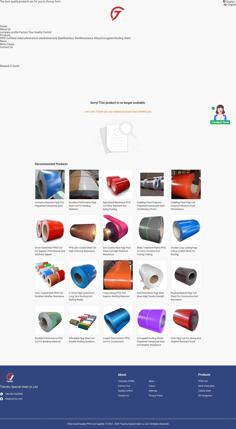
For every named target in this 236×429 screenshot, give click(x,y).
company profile (9, 32)
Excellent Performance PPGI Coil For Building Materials (49, 340)
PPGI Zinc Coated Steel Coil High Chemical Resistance (82, 249)
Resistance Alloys (90, 38)
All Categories (205, 395)
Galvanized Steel (54, 38)
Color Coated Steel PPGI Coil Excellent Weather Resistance (49, 295)
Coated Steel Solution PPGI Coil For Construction (116, 340)
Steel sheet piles (20, 38)
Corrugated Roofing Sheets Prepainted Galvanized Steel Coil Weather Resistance (151, 341)
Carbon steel (37, 38)
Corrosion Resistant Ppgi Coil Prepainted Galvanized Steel (49, 204)
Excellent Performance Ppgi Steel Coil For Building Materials (82, 205)
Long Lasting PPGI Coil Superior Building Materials (116, 295)
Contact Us (123, 395)
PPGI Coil (5, 38)
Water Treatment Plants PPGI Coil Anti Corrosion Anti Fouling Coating (151, 251)
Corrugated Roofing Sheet (116, 38)
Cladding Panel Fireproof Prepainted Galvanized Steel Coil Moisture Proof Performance (151, 206)
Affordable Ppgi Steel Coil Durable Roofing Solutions (82, 340)
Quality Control (42, 32)
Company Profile (126, 381)
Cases (10, 44)
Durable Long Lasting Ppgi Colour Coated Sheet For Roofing (184, 251)
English (232, 4)
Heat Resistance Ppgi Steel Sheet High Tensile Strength (150, 295)
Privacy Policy (156, 395)
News (3, 44)
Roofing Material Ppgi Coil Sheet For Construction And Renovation (184, 296)
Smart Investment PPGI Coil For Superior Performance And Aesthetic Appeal (50, 251)
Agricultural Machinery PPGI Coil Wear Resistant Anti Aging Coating (117, 205)
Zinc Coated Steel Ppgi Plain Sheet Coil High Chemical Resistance (117, 251)
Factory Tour (26, 32)
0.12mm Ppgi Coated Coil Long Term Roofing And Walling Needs (81, 296)
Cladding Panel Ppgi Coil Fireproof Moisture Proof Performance (183, 205)
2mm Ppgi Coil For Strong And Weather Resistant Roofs (186, 340)
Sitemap (153, 391)
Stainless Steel (72, 38)
